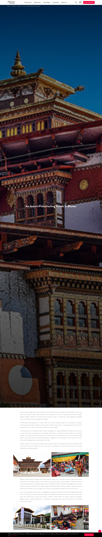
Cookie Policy (14, 536)
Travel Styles (46, 2)
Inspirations (56, 2)
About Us (64, 2)
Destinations (28, 2)
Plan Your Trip (89, 2)
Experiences (37, 2)
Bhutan (19, 6)
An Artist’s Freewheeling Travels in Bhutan (31, 6)
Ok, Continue (89, 535)
